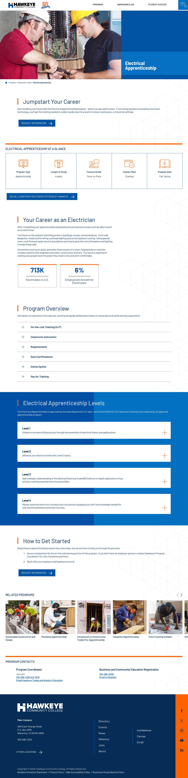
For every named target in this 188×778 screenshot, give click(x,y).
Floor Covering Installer (165, 619)
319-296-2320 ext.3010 (28, 677)
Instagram (181, 730)
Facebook (182, 710)
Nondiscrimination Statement (32, 772)
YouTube (181, 740)
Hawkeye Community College (29, 5)
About (102, 751)
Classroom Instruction (39, 337)
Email (140, 742)
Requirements (34, 346)
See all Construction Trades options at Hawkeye (39, 196)
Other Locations (26, 751)
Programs (98, 4)
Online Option (34, 366)
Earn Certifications (37, 356)
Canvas (141, 736)
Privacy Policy (57, 772)
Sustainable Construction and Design (22, 620)
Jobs (102, 745)
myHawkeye (144, 730)
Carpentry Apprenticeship (130, 619)
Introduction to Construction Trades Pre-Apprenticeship (94, 620)
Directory (104, 721)
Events (103, 727)
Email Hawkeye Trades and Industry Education (39, 680)
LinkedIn (181, 750)
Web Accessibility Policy (78, 772)
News (102, 733)
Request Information (33, 572)
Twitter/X (181, 720)
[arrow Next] (181, 594)
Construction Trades (25, 82)
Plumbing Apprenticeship (58, 619)
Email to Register (108, 677)
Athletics (104, 739)
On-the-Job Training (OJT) (41, 327)
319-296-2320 (24, 739)
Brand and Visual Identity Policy (108, 772)
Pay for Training (35, 376)
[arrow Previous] (177, 594)
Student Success (157, 4)
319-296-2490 (106, 674)
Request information (33, 123)
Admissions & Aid (125, 4)
